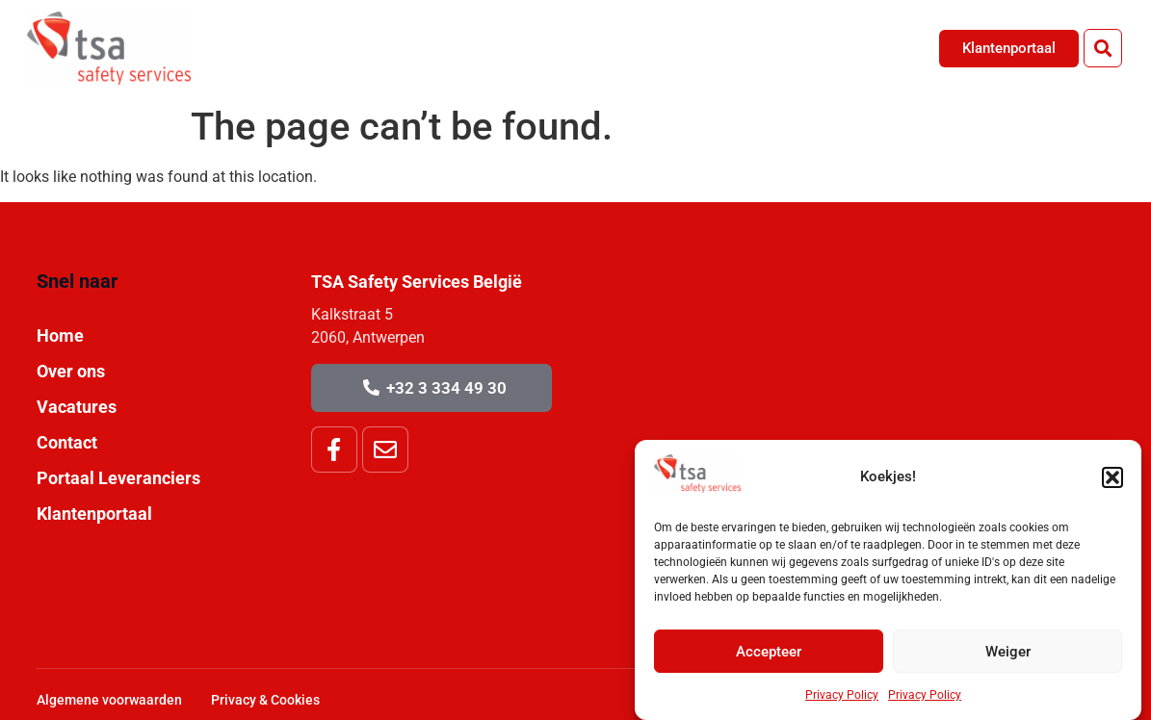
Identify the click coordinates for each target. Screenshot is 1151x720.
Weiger (1008, 651)
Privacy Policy (841, 695)
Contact (892, 48)
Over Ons (687, 48)
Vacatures (792, 48)
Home (595, 48)
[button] (1112, 477)
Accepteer (768, 651)
